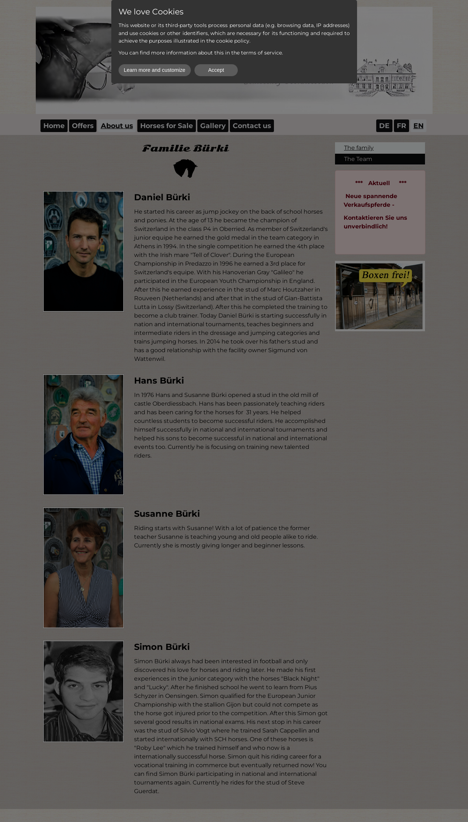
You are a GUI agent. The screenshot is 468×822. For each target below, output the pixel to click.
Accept (216, 70)
